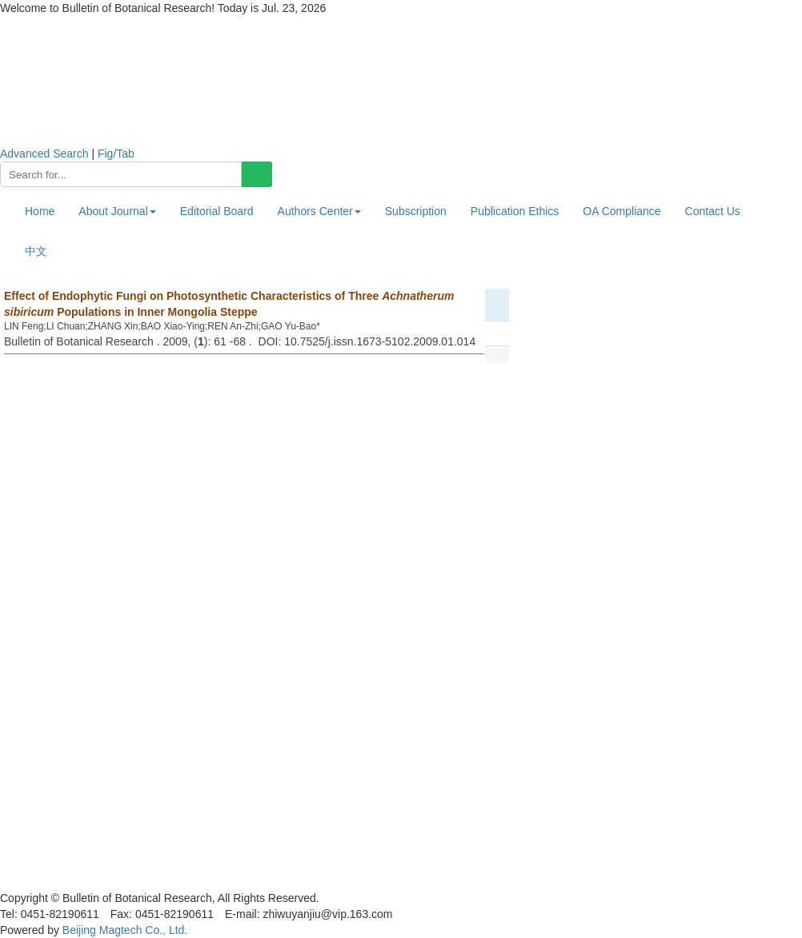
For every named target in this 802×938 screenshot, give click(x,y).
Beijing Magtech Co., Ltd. (124, 930)
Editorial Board (217, 211)
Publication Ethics (515, 211)
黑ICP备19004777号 (51, 882)
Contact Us (712, 211)
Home (39, 211)
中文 (36, 251)
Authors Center (319, 211)
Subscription (416, 211)
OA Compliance (621, 211)
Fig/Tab (116, 153)
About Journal (116, 211)
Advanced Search (44, 153)
